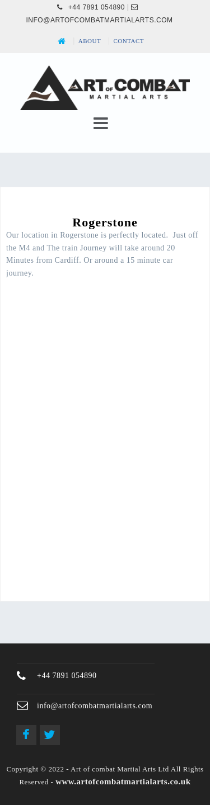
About (89, 40)
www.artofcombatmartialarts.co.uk (122, 781)
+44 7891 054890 (91, 7)
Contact (129, 40)
